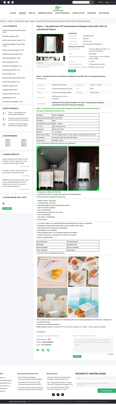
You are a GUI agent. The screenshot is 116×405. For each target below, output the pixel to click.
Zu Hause (13, 13)
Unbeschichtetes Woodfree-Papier (14, 30)
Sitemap (2, 391)
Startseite (3, 21)
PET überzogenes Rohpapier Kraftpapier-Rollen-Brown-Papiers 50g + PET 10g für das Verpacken (30, 389)
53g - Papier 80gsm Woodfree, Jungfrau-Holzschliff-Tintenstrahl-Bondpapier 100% (60, 383)
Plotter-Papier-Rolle (9, 82)
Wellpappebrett (7, 98)
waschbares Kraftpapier (10, 102)
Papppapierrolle (7, 90)
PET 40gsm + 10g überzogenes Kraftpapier (93, 327)
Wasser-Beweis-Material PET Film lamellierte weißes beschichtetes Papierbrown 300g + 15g (18, 120)
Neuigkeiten (91, 13)
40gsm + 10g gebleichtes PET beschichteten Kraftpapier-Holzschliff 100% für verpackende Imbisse (50, 65)
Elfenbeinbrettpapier (9, 58)
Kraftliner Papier (8, 86)
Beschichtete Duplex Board (11, 78)
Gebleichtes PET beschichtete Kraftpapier (66, 327)
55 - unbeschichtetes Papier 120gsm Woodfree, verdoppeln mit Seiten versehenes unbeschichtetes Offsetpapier (60, 389)
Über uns (32, 13)
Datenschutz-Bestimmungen (17, 401)
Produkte (22, 13)
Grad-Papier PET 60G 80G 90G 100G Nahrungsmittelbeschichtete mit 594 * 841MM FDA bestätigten (30, 384)
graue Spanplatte (8, 62)
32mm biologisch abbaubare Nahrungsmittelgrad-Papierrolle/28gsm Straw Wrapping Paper (30, 378)
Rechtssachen (104, 13)
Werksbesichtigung (45, 13)
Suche (91, 2)
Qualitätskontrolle (62, 13)
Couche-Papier (7, 74)
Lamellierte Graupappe (10, 66)
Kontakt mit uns (78, 13)
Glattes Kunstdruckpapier (11, 50)
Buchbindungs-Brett (9, 70)
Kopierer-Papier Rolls (9, 94)
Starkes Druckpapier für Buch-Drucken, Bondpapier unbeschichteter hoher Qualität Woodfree (59, 378)
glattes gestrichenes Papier (11, 40)
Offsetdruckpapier (8, 36)
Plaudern (100, 2)
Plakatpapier (50, 327)
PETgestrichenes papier (22, 21)
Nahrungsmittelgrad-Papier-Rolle (13, 44)
